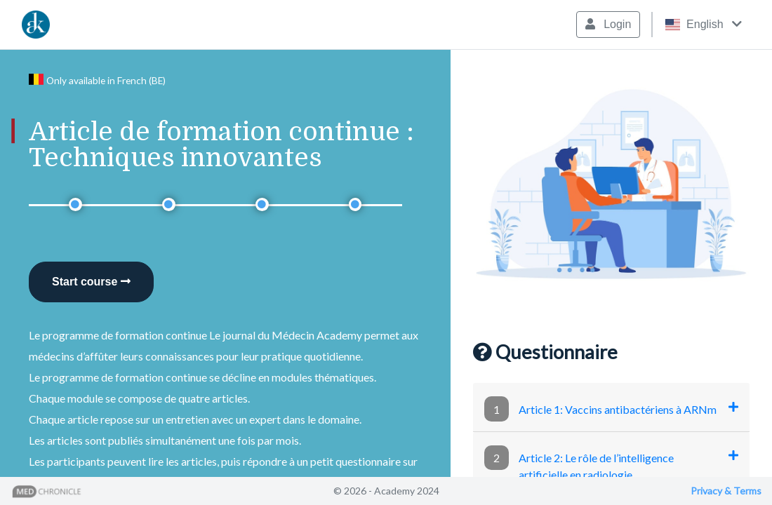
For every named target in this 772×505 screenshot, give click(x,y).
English (703, 24)
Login (608, 24)
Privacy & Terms (726, 491)
